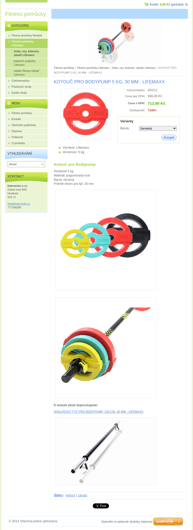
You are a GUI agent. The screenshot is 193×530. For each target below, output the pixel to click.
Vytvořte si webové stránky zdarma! (127, 521)
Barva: (125, 128)
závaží (82, 495)
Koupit (169, 137)
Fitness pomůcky (64, 67)
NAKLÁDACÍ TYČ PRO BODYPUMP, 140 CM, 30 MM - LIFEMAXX (98, 412)
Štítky (58, 495)
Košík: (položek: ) (169, 4)
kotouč (70, 495)
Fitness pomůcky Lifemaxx (93, 67)
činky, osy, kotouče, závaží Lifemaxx (133, 67)
